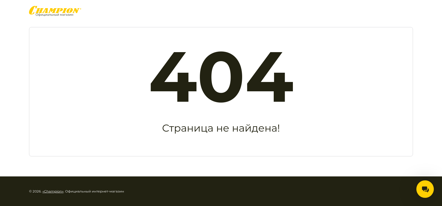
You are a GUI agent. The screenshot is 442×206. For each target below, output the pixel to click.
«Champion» (53, 191)
